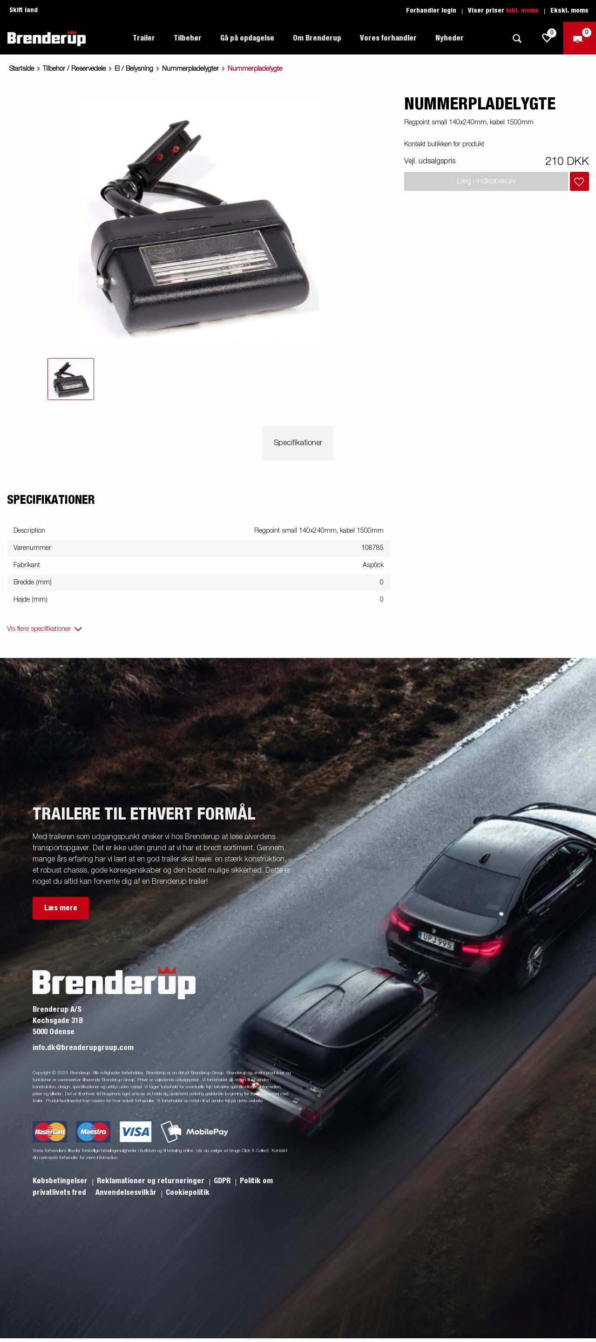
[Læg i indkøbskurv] (579, 181)
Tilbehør (188, 38)
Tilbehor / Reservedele (74, 69)
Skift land (23, 10)
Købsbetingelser (61, 1181)
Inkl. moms (522, 10)
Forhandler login (431, 10)
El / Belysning (134, 69)
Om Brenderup (317, 38)
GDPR (223, 1181)
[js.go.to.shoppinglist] (547, 38)
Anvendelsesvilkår (126, 1192)
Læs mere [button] (60, 908)
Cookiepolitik (188, 1192)
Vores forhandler (388, 38)
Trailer (144, 38)
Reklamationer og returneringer (151, 1181)
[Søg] (517, 38)
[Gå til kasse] (579, 38)
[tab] (70, 379)
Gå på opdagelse (247, 38)
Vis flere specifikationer (39, 629)
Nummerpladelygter (190, 69)
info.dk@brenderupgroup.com (83, 1047)
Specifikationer (298, 443)
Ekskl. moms (569, 10)
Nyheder (449, 38)
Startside (21, 69)
